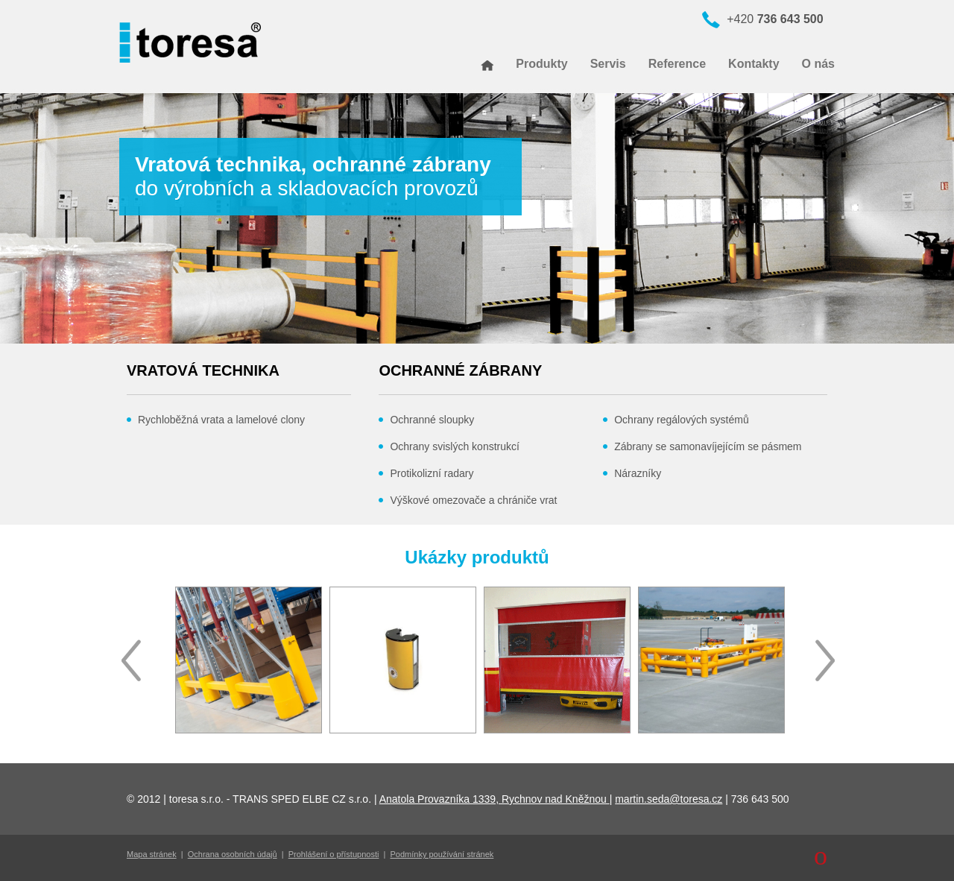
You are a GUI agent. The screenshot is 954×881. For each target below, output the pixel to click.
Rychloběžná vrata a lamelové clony (221, 420)
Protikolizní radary (431, 473)
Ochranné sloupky (432, 420)
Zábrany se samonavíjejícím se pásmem (707, 446)
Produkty (541, 63)
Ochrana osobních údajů (232, 854)
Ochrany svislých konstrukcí (454, 446)
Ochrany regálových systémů (681, 420)
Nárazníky (637, 473)
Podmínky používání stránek (442, 854)
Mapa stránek (152, 854)
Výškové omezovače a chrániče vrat (473, 500)
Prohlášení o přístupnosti (333, 854)
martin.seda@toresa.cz (668, 799)
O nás (818, 63)
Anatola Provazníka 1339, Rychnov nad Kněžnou (494, 799)
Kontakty (753, 63)
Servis (608, 63)
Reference (677, 63)
